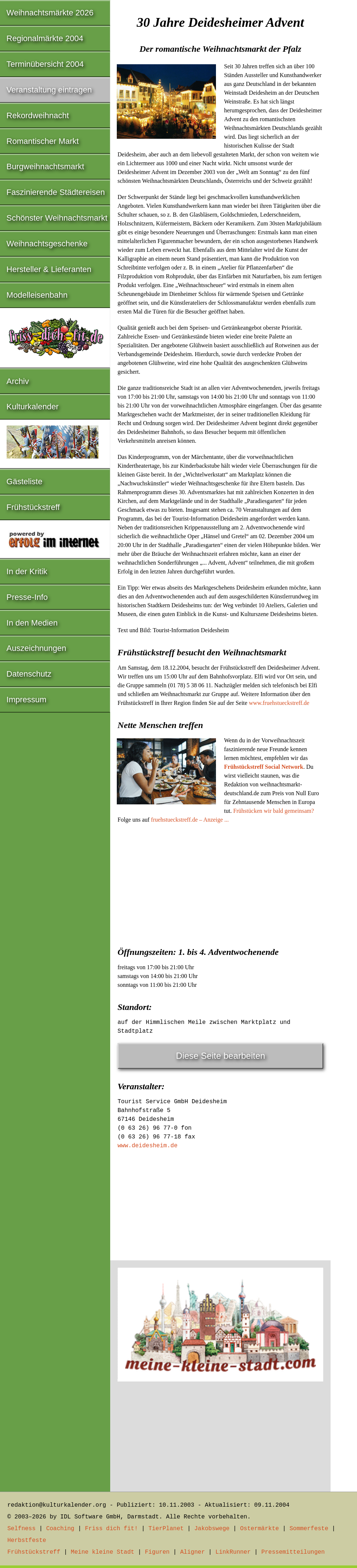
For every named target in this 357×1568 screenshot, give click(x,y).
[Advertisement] (220, 883)
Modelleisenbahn (37, 295)
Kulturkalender (33, 406)
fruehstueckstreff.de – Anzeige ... (190, 819)
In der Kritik (27, 571)
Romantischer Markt (43, 141)
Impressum (27, 699)
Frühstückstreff (33, 507)
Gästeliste (25, 481)
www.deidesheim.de (147, 1145)
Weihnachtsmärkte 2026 (50, 12)
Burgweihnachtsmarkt (45, 166)
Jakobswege (212, 1528)
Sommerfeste (308, 1528)
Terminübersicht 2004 (45, 64)
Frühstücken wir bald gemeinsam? (273, 811)
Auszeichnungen (36, 648)
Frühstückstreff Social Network (263, 767)
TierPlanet (166, 1528)
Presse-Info (27, 597)
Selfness (21, 1528)
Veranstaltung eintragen (49, 89)
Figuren (157, 1552)
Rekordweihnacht (38, 115)
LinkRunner (233, 1552)
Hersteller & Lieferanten (49, 269)
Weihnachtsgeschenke (47, 243)
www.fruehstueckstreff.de (279, 703)
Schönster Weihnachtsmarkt (57, 217)
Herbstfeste (26, 1540)
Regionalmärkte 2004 (45, 38)
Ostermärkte (259, 1528)
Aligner (192, 1552)
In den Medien (32, 622)
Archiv (18, 381)
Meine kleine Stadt (102, 1552)
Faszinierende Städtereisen (56, 192)
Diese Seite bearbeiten (220, 1056)
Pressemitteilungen (293, 1552)
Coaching (60, 1528)
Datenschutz (29, 673)
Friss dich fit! (111, 1528)
